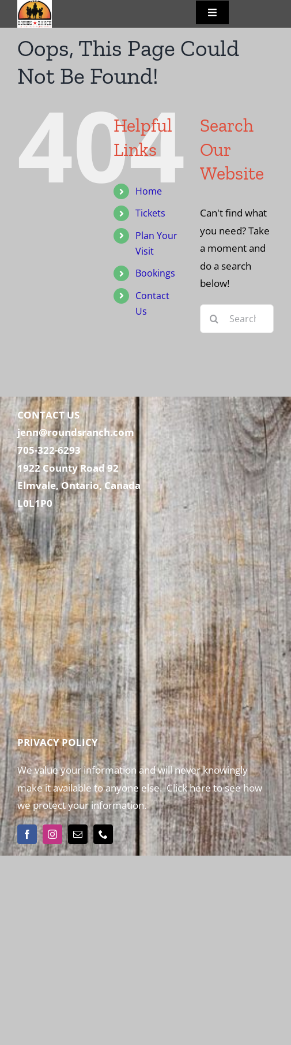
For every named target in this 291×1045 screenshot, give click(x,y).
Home (148, 191)
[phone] (103, 834)
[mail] (78, 834)
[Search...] (237, 318)
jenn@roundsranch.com (75, 432)
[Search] (214, 318)
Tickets (150, 213)
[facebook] (27, 834)
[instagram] (52, 834)
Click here (187, 787)
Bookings (155, 273)
